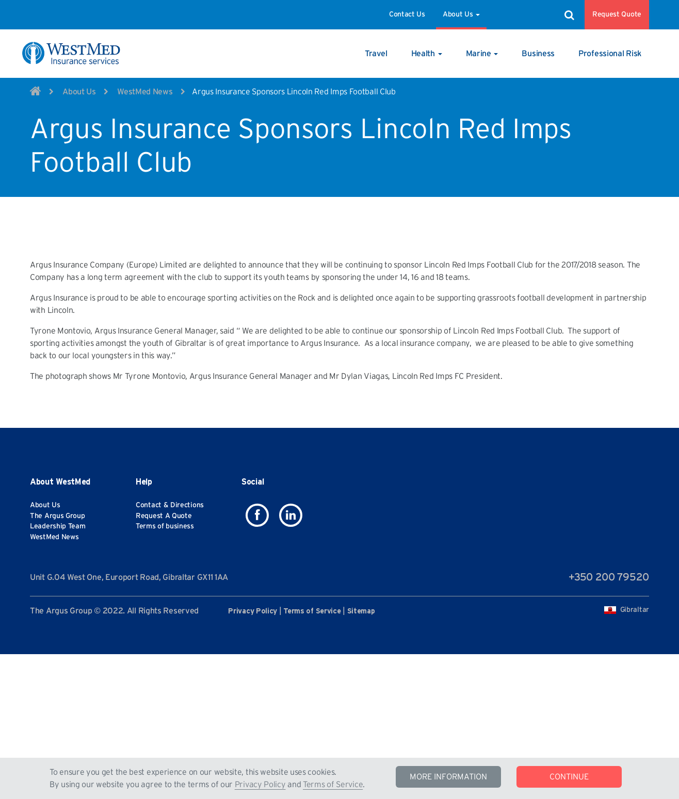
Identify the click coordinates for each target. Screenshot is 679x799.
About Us (461, 14)
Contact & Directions (170, 665)
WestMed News (144, 92)
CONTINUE (569, 777)
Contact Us (407, 14)
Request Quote (616, 14)
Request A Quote (164, 675)
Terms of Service (333, 784)
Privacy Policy (260, 784)
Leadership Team (58, 686)
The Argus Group (57, 675)
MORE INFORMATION (448, 777)
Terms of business (165, 686)
